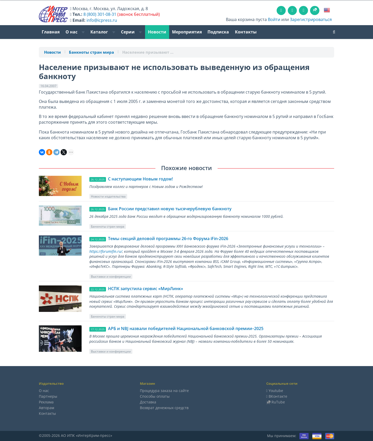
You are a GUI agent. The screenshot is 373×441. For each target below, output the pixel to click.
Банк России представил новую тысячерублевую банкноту (170, 209)
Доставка (148, 402)
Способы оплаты (155, 396)
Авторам (46, 407)
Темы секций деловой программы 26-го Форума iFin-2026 (168, 238)
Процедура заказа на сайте (164, 390)
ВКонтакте (278, 396)
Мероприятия (187, 32)
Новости (157, 32)
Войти (274, 19)
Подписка (218, 32)
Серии (131, 32)
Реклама (46, 402)
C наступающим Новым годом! (140, 179)
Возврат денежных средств (164, 407)
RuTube (278, 402)
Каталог (102, 32)
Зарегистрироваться (311, 19)
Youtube (276, 390)
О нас (75, 32)
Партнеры (48, 396)
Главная (51, 32)
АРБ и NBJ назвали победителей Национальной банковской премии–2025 (185, 328)
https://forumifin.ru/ (105, 251)
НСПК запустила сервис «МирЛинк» (145, 288)
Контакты (246, 32)
